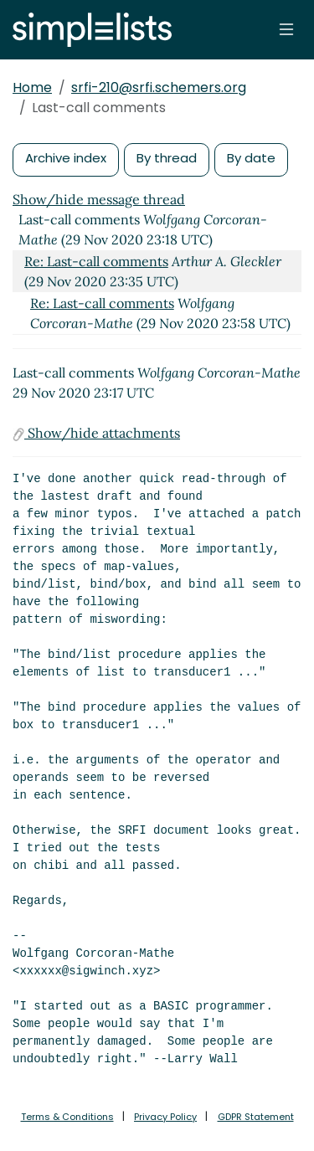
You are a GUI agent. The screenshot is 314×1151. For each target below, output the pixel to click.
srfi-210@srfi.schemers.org (158, 87)
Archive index (65, 158)
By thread (166, 158)
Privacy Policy (165, 1116)
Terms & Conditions (67, 1116)
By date (251, 158)
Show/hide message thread (99, 199)
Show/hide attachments (96, 432)
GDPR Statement (256, 1116)
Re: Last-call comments (96, 261)
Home (32, 87)
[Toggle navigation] (286, 29)
